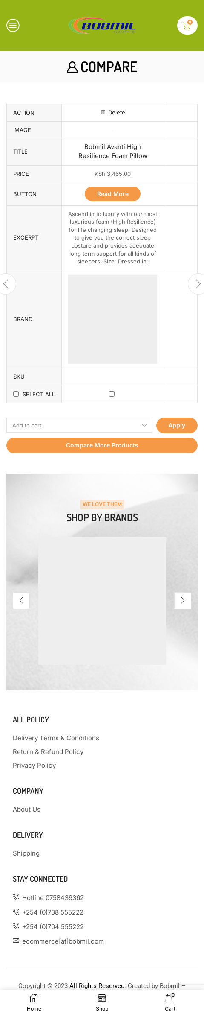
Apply (176, 425)
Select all (39, 394)
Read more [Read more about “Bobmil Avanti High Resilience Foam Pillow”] (113, 193)
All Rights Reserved (96, 986)
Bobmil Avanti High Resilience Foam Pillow (112, 151)
